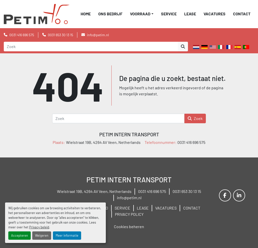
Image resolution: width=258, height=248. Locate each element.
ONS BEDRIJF (110, 13)
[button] (141, 14)
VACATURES (214, 13)
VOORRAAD (140, 13)
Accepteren (19, 235)
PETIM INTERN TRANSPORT (129, 134)
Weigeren (41, 235)
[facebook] (225, 195)
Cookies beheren (129, 226)
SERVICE (169, 13)
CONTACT (241, 13)
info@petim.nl (98, 35)
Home (86, 13)
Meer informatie (67, 235)
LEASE (190, 13)
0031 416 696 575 (21, 35)
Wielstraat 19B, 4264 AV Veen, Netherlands (94, 191)
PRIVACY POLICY (129, 214)
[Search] (91, 46)
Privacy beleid (39, 227)
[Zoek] (118, 118)
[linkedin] (239, 195)
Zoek (195, 118)
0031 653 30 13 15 (60, 35)
